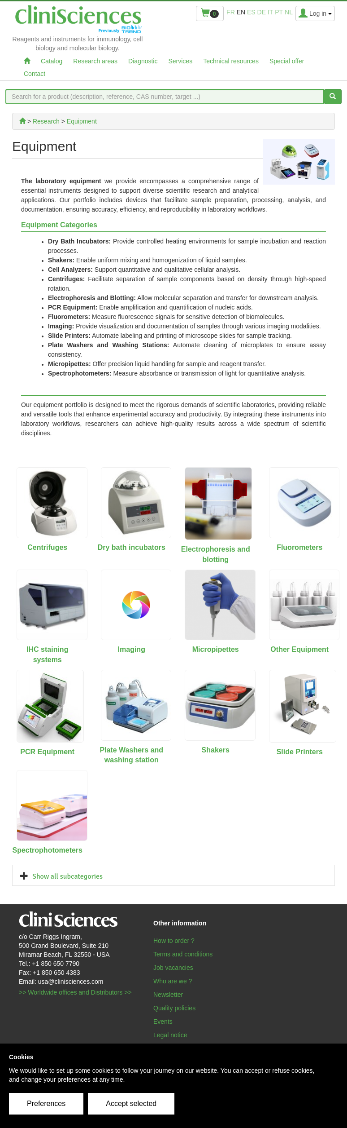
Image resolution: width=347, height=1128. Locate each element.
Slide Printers (300, 752)
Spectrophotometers (47, 850)
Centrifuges (47, 547)
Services (180, 61)
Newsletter (168, 994)
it (270, 12)
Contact (34, 73)
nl (289, 12)
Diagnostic (142, 61)
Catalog (51, 61)
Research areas (95, 61)
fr (230, 12)
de (261, 12)
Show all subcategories (67, 876)
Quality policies (174, 1008)
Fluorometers (299, 547)
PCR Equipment (47, 752)
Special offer (286, 61)
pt (279, 12)
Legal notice (170, 1035)
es (251, 12)
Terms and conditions (183, 954)
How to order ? (174, 940)
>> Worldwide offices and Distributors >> (75, 992)
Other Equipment (299, 649)
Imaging (131, 649)
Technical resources (231, 61)
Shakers (216, 750)
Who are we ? (172, 981)
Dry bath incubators (131, 547)
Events (163, 1021)
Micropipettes (215, 649)
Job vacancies (173, 967)
